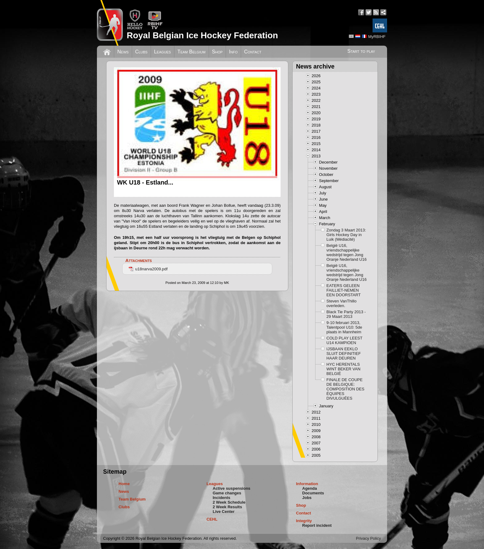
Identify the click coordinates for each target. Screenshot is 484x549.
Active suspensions (231, 488)
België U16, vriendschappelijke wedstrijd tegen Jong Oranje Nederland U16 (347, 252)
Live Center (224, 511)
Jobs (306, 497)
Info (233, 51)
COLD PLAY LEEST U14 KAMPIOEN (344, 340)
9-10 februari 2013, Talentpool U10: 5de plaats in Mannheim (344, 327)
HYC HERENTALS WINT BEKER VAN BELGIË (344, 369)
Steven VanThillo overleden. (342, 303)
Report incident (317, 525)
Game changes (227, 493)
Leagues (162, 51)
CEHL (212, 519)
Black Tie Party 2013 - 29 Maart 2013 (346, 314)
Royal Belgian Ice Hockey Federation (202, 35)
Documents (313, 493)
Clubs (141, 51)
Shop (217, 51)
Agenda (309, 488)
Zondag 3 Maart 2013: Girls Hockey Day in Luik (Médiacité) (346, 235)
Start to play (361, 51)
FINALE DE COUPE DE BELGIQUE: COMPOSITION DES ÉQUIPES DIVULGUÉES (346, 389)
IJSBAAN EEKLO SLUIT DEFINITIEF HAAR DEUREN (344, 353)
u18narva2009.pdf (148, 269)
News (123, 51)
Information (307, 483)
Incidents (221, 497)
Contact (252, 51)
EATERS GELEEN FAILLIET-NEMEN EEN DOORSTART (344, 290)
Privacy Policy (368, 538)
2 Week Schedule (229, 502)
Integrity (304, 520)
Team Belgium (191, 51)
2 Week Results (227, 507)
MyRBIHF (377, 36)
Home (124, 483)
